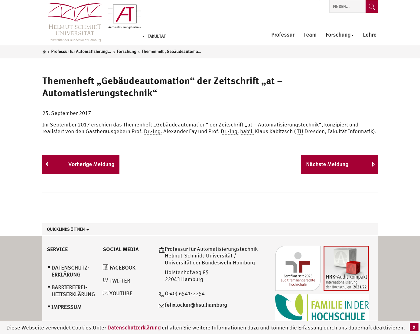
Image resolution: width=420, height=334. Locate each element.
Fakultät (154, 36)
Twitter (116, 280)
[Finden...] (372, 6)
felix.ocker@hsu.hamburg (196, 305)
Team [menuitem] (310, 35)
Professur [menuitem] (282, 35)
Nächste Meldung (327, 164)
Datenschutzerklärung (134, 327)
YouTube (117, 293)
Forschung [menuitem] (340, 35)
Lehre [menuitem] (369, 35)
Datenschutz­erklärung (70, 271)
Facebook (119, 267)
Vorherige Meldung (91, 164)
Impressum (66, 307)
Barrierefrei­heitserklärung (73, 290)
